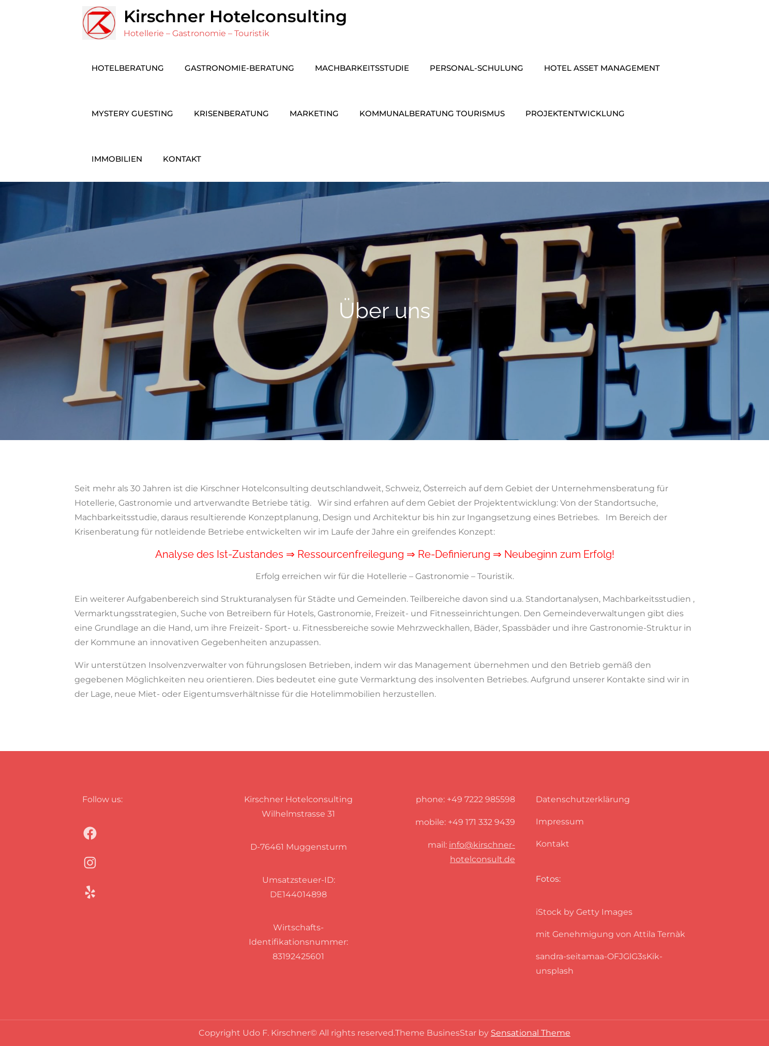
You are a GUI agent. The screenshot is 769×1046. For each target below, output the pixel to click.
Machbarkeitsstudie (362, 68)
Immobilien (117, 159)
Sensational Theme (530, 1033)
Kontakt (182, 159)
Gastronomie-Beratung (239, 68)
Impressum (560, 821)
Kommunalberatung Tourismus (432, 113)
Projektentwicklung (575, 113)
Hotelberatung (128, 68)
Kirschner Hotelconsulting (235, 16)
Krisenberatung (231, 113)
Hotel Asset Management (602, 68)
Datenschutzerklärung (583, 799)
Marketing (314, 113)
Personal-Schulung (476, 68)
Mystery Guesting (132, 113)
